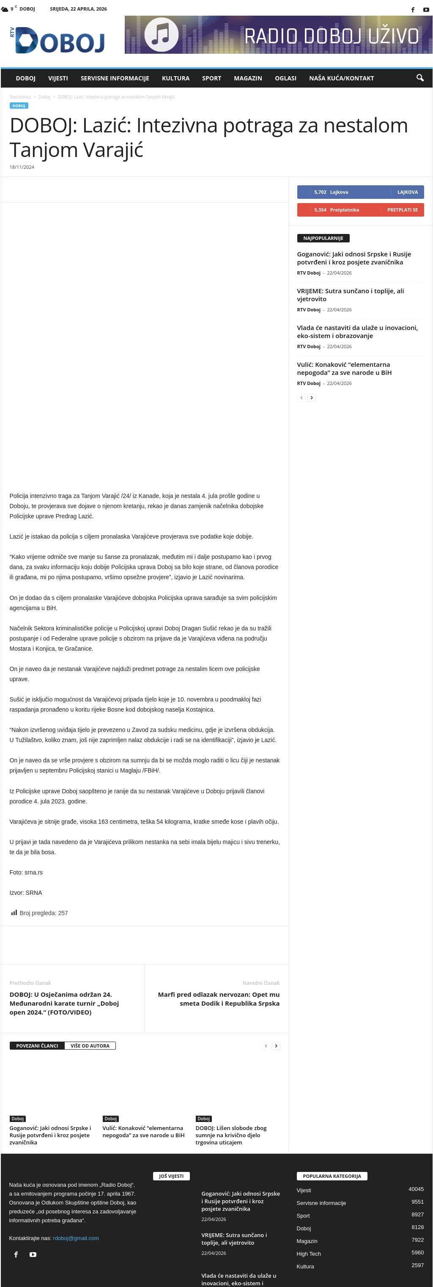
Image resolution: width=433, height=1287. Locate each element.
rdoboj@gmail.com (76, 1176)
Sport (211, 78)
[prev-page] (266, 984)
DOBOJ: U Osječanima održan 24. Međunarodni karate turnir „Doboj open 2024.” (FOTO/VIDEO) (64, 941)
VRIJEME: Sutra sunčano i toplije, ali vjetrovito (350, 294)
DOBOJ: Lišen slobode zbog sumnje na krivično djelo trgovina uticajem (231, 1073)
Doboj (26, 78)
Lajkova (407, 192)
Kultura (175, 78)
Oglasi (285, 78)
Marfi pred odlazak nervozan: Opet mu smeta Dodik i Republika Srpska (219, 937)
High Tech (309, 1192)
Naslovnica (20, 97)
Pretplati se (402, 209)
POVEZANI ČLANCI (37, 984)
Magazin (248, 78)
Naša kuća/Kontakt (341, 78)
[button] (420, 78)
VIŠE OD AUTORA (90, 984)
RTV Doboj (309, 273)
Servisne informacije (115, 78)
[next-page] (276, 984)
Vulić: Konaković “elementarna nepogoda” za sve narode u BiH (144, 1069)
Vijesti (58, 78)
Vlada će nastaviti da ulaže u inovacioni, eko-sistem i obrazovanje (357, 331)
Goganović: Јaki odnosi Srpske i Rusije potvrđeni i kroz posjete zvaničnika (50, 1073)
